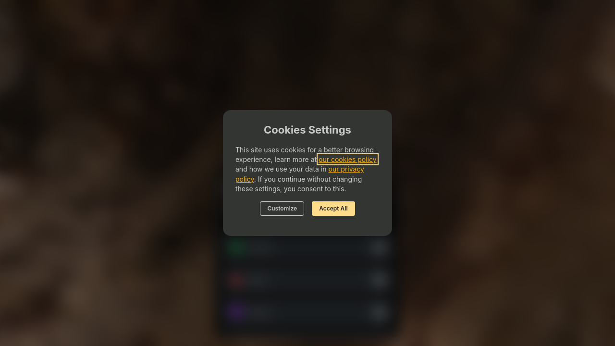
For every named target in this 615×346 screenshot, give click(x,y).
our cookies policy (348, 159)
